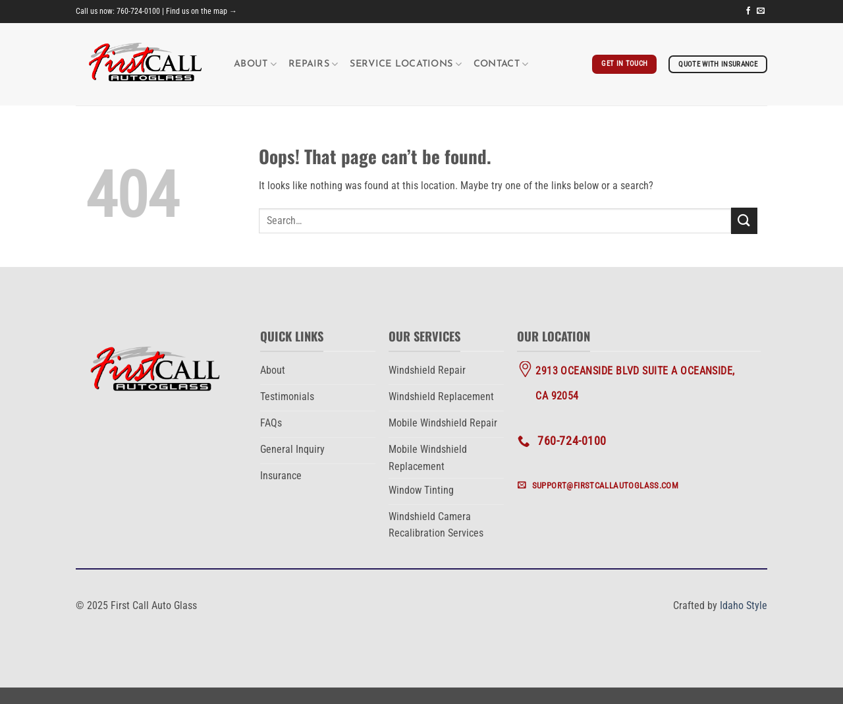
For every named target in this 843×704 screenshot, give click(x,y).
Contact (501, 64)
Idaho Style (743, 605)
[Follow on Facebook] (748, 11)
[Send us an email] (761, 11)
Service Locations (405, 64)
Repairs (313, 64)
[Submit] (744, 220)
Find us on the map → (201, 11)
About (255, 64)
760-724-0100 (138, 11)
